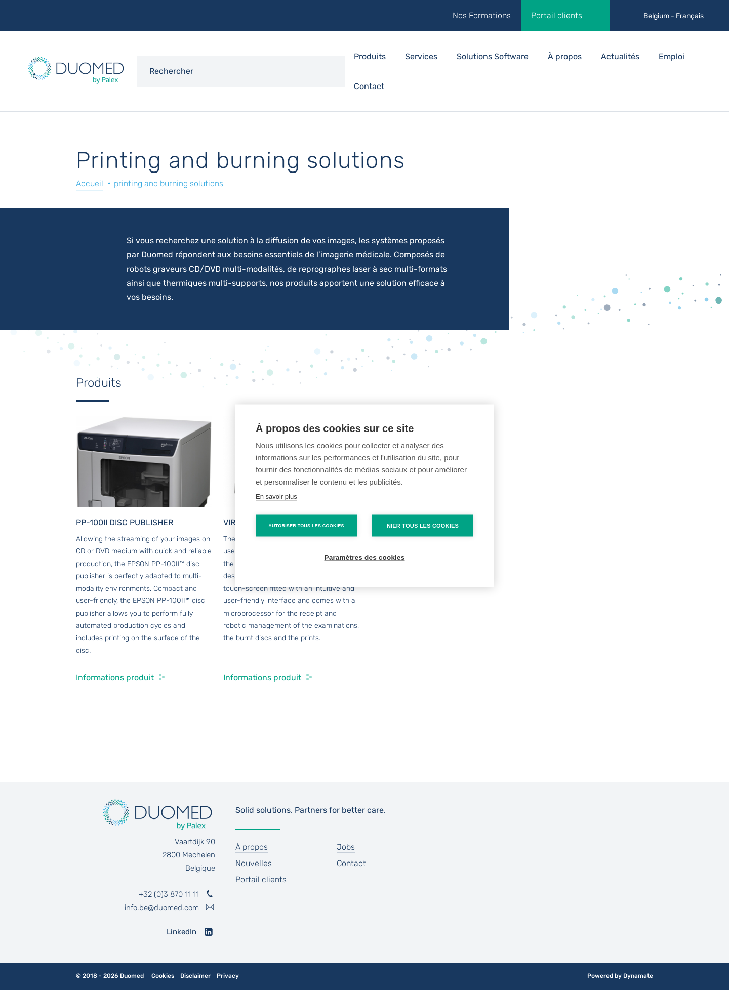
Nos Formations (482, 15)
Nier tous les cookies (423, 525)
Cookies (162, 976)
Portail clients (556, 15)
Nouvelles (253, 863)
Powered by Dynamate (620, 975)
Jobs (346, 847)
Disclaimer (195, 976)
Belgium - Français (673, 16)
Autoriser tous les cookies (306, 525)
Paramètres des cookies (365, 557)
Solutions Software (493, 56)
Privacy (228, 976)
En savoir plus (276, 496)
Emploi (671, 56)
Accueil (89, 183)
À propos (565, 56)
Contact (369, 86)
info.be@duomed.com (162, 907)
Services (421, 56)
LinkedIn (181, 931)
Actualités (620, 56)
